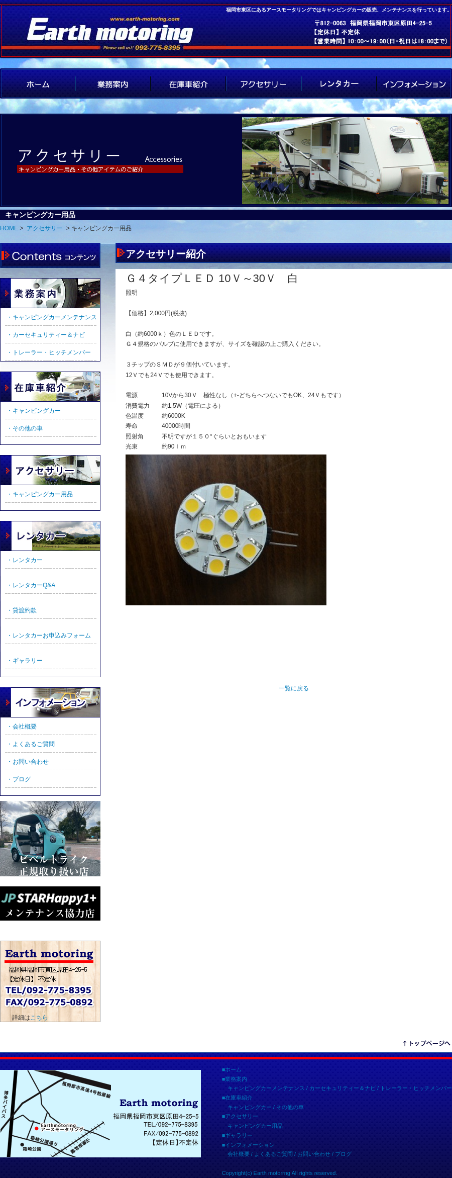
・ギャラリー (25, 660)
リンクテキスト (427, 1044)
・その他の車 (25, 428)
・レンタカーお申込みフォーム (49, 635)
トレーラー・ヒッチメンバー (416, 1088)
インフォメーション (414, 83)
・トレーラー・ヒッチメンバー (49, 352)
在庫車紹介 (188, 83)
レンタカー (339, 83)
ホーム (233, 1069)
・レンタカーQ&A (31, 585)
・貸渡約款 (22, 610)
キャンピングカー (250, 1107)
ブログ (343, 1154)
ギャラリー (50, 536)
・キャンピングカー (34, 410)
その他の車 (290, 1107)
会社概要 (239, 1154)
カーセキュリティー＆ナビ (342, 1088)
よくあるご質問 (273, 1154)
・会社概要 (22, 726)
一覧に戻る (294, 688)
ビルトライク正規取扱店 (50, 838)
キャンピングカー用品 (255, 1126)
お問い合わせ (313, 1154)
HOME (37, 83)
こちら (39, 1017)
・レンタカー (25, 560)
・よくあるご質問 (31, 744)
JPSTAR (50, 903)
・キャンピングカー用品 (40, 494)
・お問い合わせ (28, 761)
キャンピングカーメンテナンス (266, 1088)
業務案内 (113, 83)
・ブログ (19, 779)
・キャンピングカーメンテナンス (52, 317)
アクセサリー (263, 83)
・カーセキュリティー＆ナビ (46, 334)
